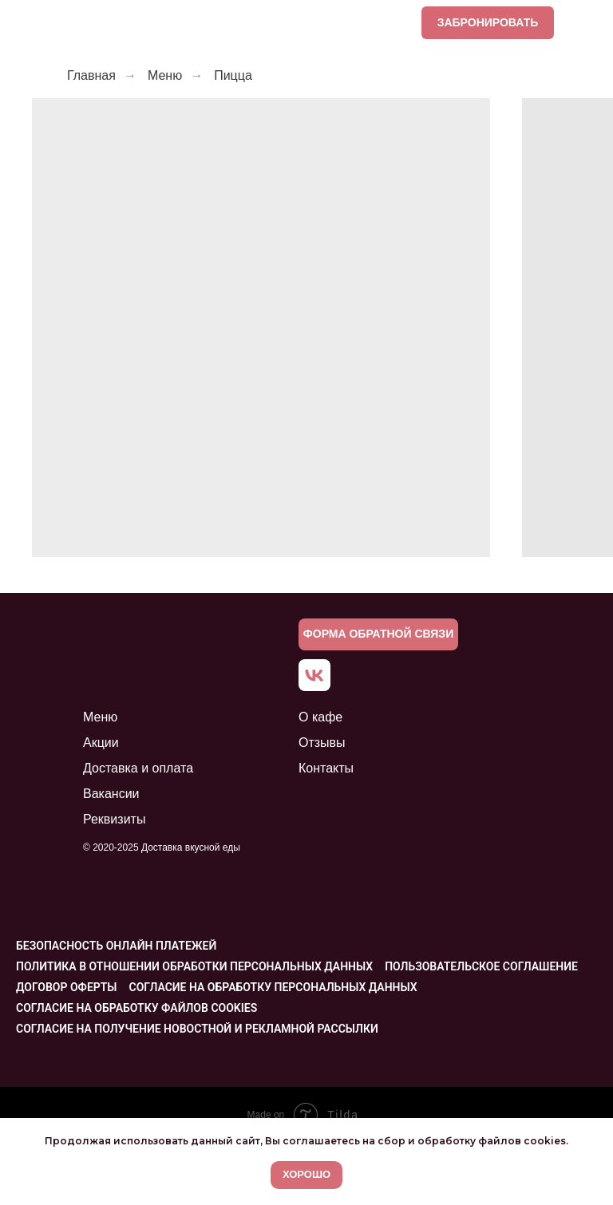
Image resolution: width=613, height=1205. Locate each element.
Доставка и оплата (138, 768)
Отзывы (322, 742)
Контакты (326, 768)
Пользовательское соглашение (481, 966)
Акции (101, 742)
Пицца (233, 75)
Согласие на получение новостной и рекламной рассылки (197, 1028)
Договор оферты (66, 987)
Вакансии (111, 793)
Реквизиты (114, 819)
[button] (378, 634)
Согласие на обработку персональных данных (273, 987)
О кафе (320, 717)
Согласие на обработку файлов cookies (136, 1008)
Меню (165, 75)
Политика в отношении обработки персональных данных (194, 966)
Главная (91, 75)
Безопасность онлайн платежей (116, 945)
